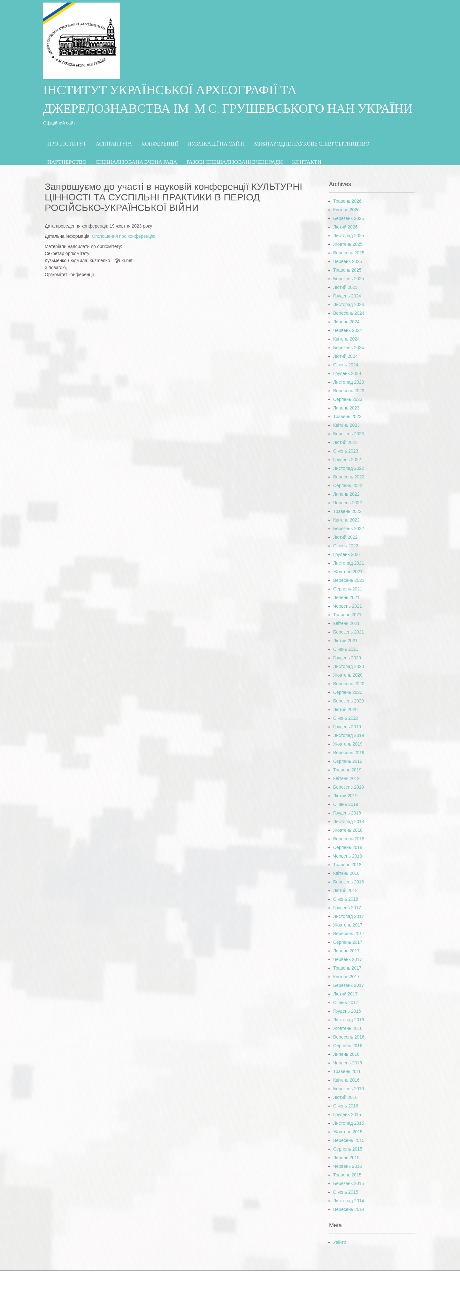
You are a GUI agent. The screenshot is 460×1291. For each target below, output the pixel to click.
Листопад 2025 (348, 235)
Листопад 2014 (348, 1200)
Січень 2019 (345, 804)
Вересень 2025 (348, 252)
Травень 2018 (347, 864)
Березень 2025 (348, 278)
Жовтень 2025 (348, 244)
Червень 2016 (347, 1062)
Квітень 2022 (346, 519)
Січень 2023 (345, 451)
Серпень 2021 (347, 588)
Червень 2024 (347, 330)
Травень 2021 (347, 614)
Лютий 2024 (345, 356)
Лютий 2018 (345, 890)
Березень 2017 (348, 985)
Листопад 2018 (348, 821)
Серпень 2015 (347, 1149)
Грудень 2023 (347, 373)
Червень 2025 (347, 261)
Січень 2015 (345, 1192)
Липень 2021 (346, 597)
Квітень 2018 (346, 873)
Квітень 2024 (346, 339)
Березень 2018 (348, 881)
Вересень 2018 (348, 838)
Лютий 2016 (345, 1097)
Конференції (160, 143)
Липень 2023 (346, 407)
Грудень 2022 (347, 459)
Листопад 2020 (348, 666)
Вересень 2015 (348, 1140)
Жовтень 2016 (348, 1028)
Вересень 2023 (348, 390)
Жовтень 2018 (348, 830)
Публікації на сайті (216, 143)
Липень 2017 (346, 950)
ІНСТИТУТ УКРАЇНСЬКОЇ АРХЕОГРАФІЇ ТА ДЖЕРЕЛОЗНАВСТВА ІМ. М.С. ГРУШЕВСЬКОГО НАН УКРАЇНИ (228, 100)
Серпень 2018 (347, 847)
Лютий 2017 (345, 993)
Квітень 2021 (346, 623)
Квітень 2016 (346, 1080)
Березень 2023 (348, 433)
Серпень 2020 (347, 692)
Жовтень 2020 (348, 675)
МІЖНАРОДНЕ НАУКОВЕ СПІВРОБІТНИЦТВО (311, 143)
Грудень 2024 (347, 295)
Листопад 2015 (348, 1123)
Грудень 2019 (347, 726)
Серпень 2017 (347, 942)
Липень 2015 (346, 1157)
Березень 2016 (348, 1088)
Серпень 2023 (347, 399)
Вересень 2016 (348, 1037)
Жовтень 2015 (348, 1131)
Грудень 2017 (347, 907)
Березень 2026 (348, 218)
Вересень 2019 (348, 752)
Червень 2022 (347, 502)
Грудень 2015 (347, 1114)
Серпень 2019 (347, 761)
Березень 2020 (348, 700)
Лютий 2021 (345, 640)
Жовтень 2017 (348, 924)
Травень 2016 (347, 1071)
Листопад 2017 (348, 916)
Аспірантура (114, 143)
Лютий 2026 (345, 226)
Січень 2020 (345, 718)
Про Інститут (66, 143)
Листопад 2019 (348, 735)
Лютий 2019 (345, 795)
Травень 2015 (347, 1174)
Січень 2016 (345, 1105)
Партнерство (66, 161)
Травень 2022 (347, 511)
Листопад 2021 (348, 563)
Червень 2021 (347, 606)
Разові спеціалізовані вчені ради (234, 161)
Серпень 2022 (347, 485)
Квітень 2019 (346, 778)
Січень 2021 (345, 649)
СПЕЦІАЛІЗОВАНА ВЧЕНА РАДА (136, 161)
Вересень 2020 (348, 683)
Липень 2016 (346, 1054)
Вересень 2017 (348, 933)
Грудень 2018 (347, 812)
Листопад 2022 (348, 468)
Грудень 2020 (347, 657)
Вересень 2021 (348, 580)
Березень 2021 (348, 631)
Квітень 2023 (346, 425)
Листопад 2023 (348, 382)
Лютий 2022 (345, 537)
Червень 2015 (347, 1166)
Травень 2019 (347, 769)
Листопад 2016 (348, 1019)
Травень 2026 (347, 201)
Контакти (306, 161)
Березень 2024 (348, 347)
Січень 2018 (345, 899)
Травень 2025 (347, 270)
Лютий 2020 (345, 709)
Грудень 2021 (347, 554)
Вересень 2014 (348, 1209)
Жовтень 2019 (348, 744)
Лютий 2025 (345, 287)
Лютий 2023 (345, 442)
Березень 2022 (348, 528)
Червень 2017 (347, 959)
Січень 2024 (345, 364)
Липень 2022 (346, 494)
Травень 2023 (347, 416)
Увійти (339, 1242)
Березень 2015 (348, 1183)
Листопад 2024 (348, 304)
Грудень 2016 (347, 1011)
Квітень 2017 (346, 976)
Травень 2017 (347, 968)
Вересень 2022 (348, 476)
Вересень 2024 (348, 313)
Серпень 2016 (347, 1045)
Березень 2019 (348, 787)
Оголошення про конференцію (123, 236)
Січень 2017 (345, 1002)
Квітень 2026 (346, 209)
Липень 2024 (346, 321)
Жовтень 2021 (348, 571)
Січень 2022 (345, 545)
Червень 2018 (347, 856)
